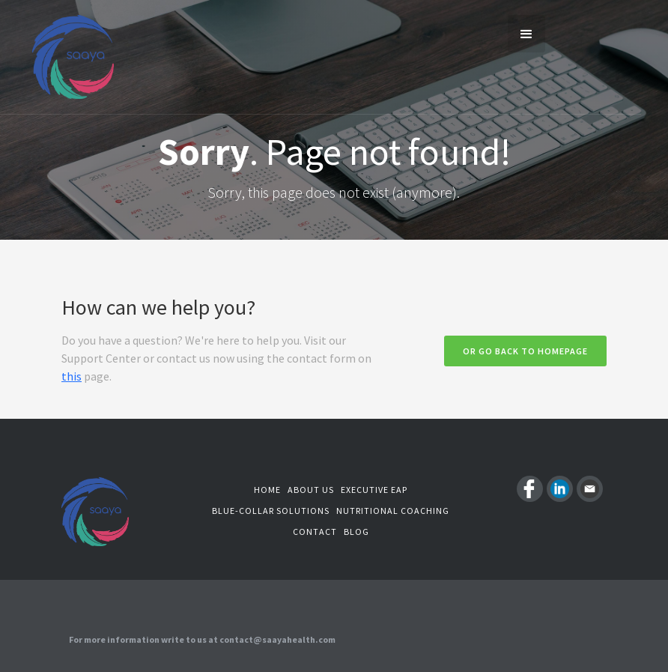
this (71, 376)
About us (311, 489)
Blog (356, 531)
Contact (315, 531)
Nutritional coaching (392, 510)
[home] (56, 57)
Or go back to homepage (525, 351)
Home (267, 489)
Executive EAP (374, 489)
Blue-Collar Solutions (271, 510)
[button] (526, 33)
